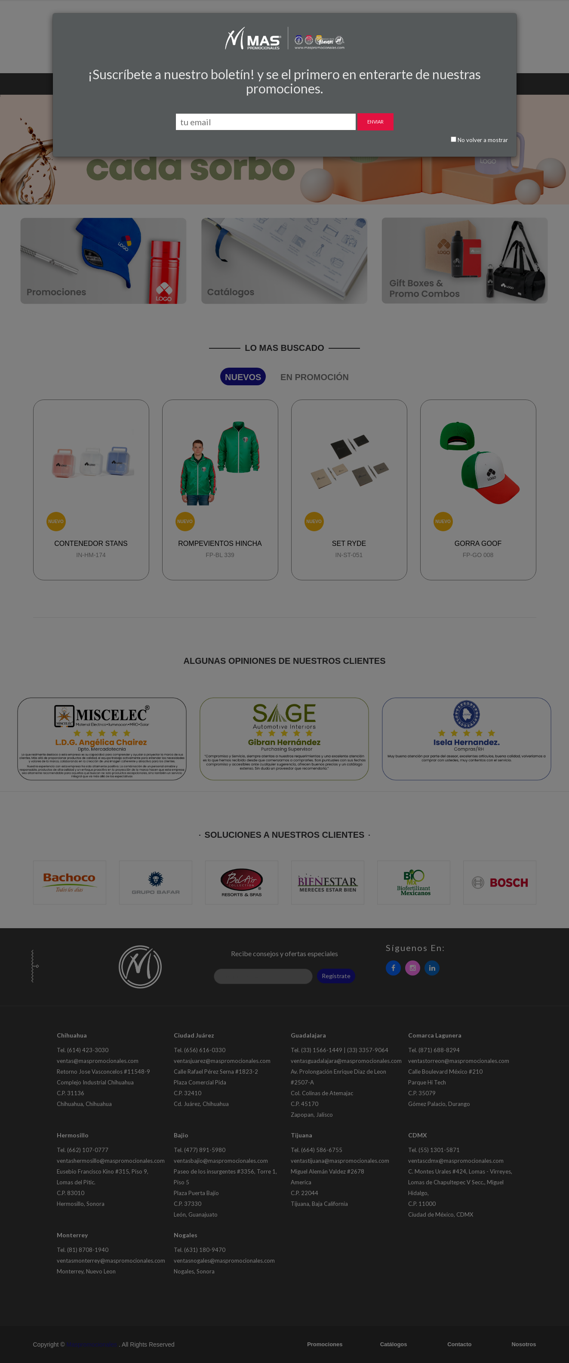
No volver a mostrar (479, 139)
